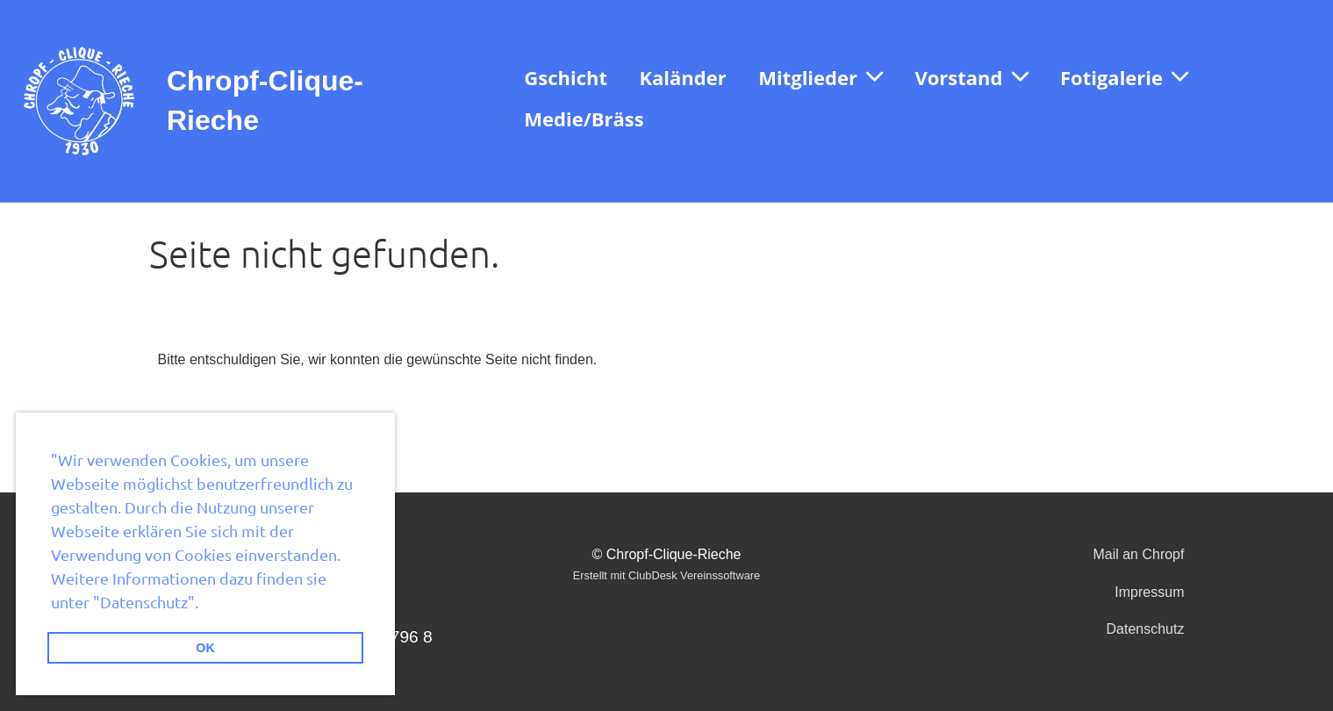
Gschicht (565, 77)
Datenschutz (1146, 628)
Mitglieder (820, 77)
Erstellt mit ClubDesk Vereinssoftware (666, 575)
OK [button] (205, 648)
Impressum (1149, 592)
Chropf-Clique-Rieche (265, 100)
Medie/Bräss (583, 118)
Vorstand (971, 77)
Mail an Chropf (1138, 554)
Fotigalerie (1124, 77)
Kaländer (682, 77)
